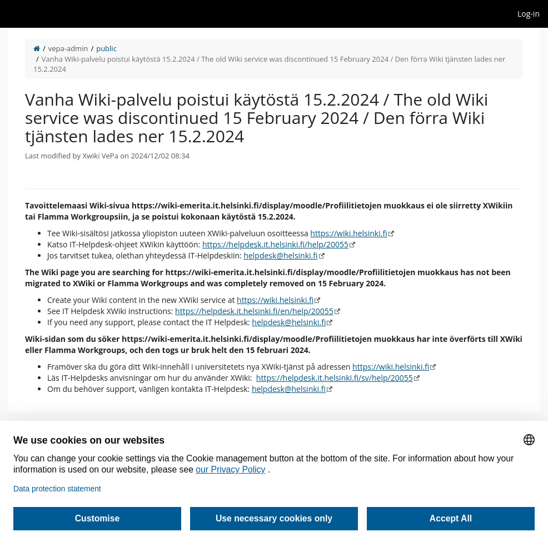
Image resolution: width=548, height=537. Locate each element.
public (106, 48)
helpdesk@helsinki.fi (280, 255)
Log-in (528, 13)
